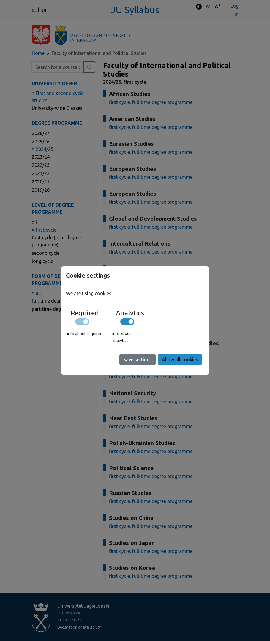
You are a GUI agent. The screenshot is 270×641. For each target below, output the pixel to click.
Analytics (130, 312)
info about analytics (121, 337)
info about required (84, 333)
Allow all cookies (180, 359)
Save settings (137, 359)
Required (85, 312)
